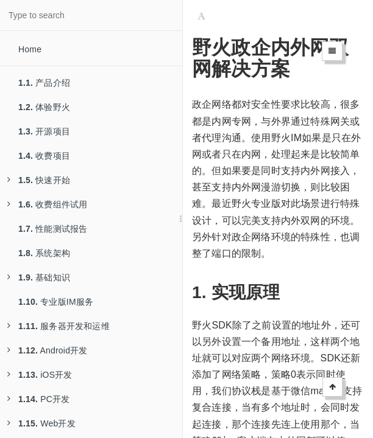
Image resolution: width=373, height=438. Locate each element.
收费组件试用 (47, 204)
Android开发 (47, 350)
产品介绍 (44, 83)
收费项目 (44, 156)
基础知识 (38, 277)
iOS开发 (40, 375)
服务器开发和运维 (58, 326)
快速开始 (38, 180)
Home (29, 49)
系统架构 (44, 253)
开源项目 (44, 131)
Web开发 (41, 423)
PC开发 (38, 399)
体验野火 (44, 107)
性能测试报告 (52, 229)
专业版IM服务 (55, 302)
